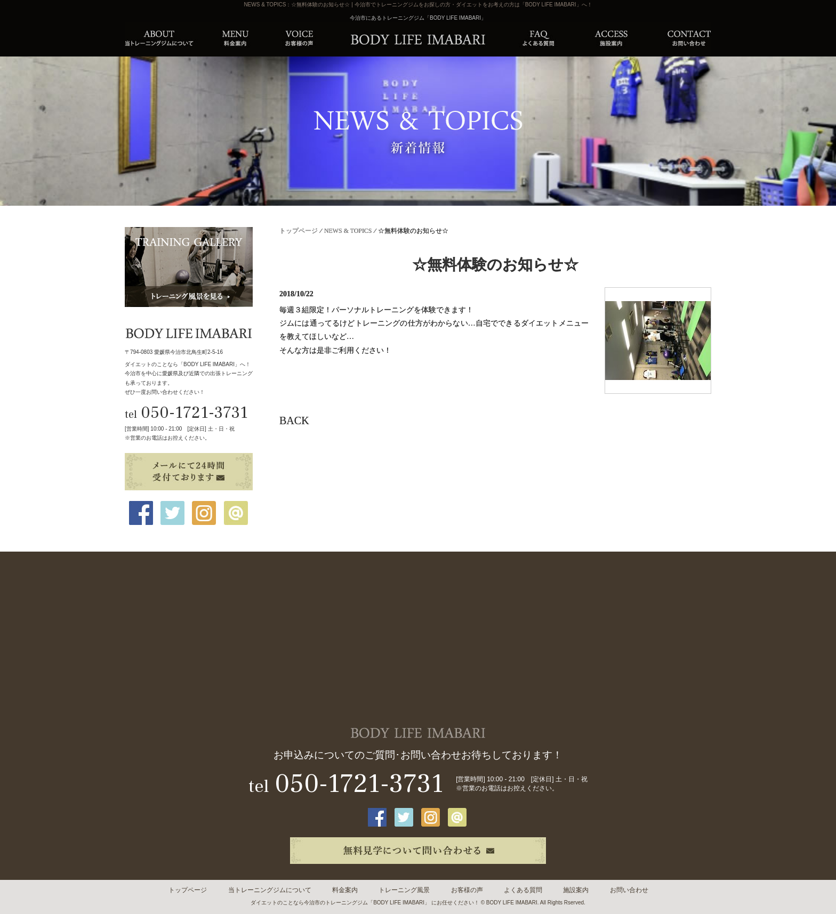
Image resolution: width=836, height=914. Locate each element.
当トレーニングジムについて (269, 890)
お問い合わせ (629, 890)
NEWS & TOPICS (348, 230)
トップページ (298, 230)
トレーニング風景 (404, 890)
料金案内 (345, 890)
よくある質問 (523, 890)
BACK (294, 420)
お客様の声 (467, 890)
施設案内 (576, 890)
